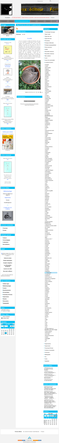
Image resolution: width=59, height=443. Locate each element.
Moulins (47, 76)
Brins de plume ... (47, 377)
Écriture (47, 85)
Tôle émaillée (48, 91)
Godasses (47, 275)
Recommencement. (49, 335)
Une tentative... (48, 173)
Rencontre (47, 284)
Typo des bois (48, 38)
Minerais (47, 176)
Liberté (46, 164)
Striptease (47, 288)
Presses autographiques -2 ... (50, 372)
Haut (29, 438)
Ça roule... (47, 309)
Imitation (47, 269)
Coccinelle (47, 113)
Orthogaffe (47, 338)
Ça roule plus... (48, 308)
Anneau (47, 77)
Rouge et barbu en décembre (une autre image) (51, 329)
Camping (47, 252)
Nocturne (47, 193)
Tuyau (46, 202)
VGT (46, 94)
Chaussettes (48, 137)
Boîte (46, 184)
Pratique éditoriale (49, 42)
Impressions (47, 343)
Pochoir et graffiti (49, 190)
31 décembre (48, 234)
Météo (46, 117)
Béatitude (47, 196)
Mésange (47, 142)
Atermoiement (48, 86)
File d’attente (48, 161)
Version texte (6, 318)
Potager (47, 72)
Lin (45, 145)
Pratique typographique (50, 45)
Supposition (47, 152)
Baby (46, 285)
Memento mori (48, 258)
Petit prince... (48, 70)
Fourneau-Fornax (48, 348)
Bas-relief (47, 266)
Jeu (46, 183)
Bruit (46, 79)
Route (46, 228)
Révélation (47, 167)
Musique (47, 208)
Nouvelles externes (49, 53)
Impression (47, 345)
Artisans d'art (48, 110)
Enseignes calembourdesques (49, 115)
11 (44, 421)
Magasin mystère (49, 120)
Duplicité (47, 174)
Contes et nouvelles (49, 350)
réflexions (47, 187)
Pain (46, 324)
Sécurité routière (48, 159)
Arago (46, 155)
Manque (47, 199)
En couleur (47, 227)
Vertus (46, 294)
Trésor (46, 66)
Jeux (46, 327)
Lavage (46, 212)
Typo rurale (47, 34)
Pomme (47, 287)
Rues (46, 325)
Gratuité (47, 89)
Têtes (46, 181)
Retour (46, 283)
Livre (45, 58)
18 (44, 423)
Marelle (46, 157)
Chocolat (47, 168)
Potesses (47, 241)
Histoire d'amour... (49, 146)
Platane (47, 121)
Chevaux (47, 247)
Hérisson (47, 80)
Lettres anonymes (49, 180)
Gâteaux (47, 73)
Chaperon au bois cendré (50, 225)
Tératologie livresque (49, 32)
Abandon (47, 250)
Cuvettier (47, 148)
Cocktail (47, 154)
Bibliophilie (47, 354)
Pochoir (7, 200)
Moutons (47, 83)
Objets (46, 134)
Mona (46, 108)
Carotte (46, 111)
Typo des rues (48, 36)
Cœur (46, 126)
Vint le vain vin (48, 277)
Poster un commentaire (29, 101)
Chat (46, 322)
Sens (46, 300)
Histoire (47, 249)
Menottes (47, 299)
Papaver (47, 69)
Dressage (47, 261)
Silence (46, 132)
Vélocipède (47, 118)
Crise (46, 256)
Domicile (47, 255)
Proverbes (47, 40)
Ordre (46, 306)
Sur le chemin (48, 206)
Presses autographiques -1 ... (50, 375)
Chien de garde (48, 158)
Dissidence (47, 124)
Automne (47, 268)
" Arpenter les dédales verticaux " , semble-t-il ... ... (50, 398)
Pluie (46, 189)
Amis (45, 358)
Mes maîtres (47, 55)
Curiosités (47, 297)
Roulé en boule (48, 165)
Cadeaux (47, 313)
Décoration (47, 263)
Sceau (46, 315)
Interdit (46, 127)
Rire (46, 340)
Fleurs (46, 305)
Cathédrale (47, 123)
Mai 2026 (50, 413)
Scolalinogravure (7, 202)
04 (44, 420)
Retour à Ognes (48, 217)
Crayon (46, 101)
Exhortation (47, 171)
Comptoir (47, 291)
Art (45, 321)
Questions (47, 303)
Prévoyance (47, 104)
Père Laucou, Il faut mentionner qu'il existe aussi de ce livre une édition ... (50, 388)
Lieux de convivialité (49, 60)
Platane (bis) (48, 98)
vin (45, 318)
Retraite (47, 265)
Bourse (46, 316)
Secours (47, 92)
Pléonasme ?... (48, 332)
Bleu (46, 237)
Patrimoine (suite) (49, 105)
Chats (46, 143)
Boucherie (47, 218)
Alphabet (46, 361)
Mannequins (48, 177)
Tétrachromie (48, 224)
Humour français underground (49, 222)
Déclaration (47, 253)
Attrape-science (48, 312)
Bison (46, 88)
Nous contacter (6, 316)
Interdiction (47, 215)
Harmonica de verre (49, 130)
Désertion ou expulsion (50, 278)
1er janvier (47, 233)
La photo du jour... (49, 62)
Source (46, 293)
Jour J (46, 236)
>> (55, 415)
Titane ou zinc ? (48, 238)
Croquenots (47, 274)
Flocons (47, 240)
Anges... (47, 259)
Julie (46, 136)
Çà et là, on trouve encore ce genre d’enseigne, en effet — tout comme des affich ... (50, 406)
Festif (46, 302)
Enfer (46, 82)
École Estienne (48, 179)
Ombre (46, 337)
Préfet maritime (48, 331)
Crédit (46, 246)
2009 (46, 319)
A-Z (46, 129)
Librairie (47, 290)
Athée (46, 151)
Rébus (46, 140)
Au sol (46, 205)
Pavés (46, 296)
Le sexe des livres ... (48, 380)
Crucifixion (47, 97)
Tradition (47, 162)
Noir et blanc (48, 67)
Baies (46, 102)
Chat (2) (47, 310)
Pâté (46, 211)
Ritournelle (47, 243)
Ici (45, 341)
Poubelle (47, 100)
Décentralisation (48, 133)
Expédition (47, 271)
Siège (46, 231)
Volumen (47, 198)
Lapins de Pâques (49, 170)
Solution (47, 244)
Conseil (46, 95)
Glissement (47, 209)
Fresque (47, 64)
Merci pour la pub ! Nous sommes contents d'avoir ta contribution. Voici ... (49, 402)
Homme (47, 149)
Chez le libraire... (49, 281)
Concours (47, 352)
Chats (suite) (48, 139)
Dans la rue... (48, 280)
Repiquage (48, 272)
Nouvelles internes (49, 51)
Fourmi (46, 201)
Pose (46, 214)
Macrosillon (47, 75)
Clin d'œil (47, 334)
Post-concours (48, 47)
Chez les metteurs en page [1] (7, 194)
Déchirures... (48, 204)
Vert (46, 192)
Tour (46, 220)
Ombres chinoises (49, 230)
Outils (46, 49)
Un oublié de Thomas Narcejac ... (48, 369)
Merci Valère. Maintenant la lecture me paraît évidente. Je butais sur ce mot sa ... (50, 393)
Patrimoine (47, 107)
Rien (46, 262)
